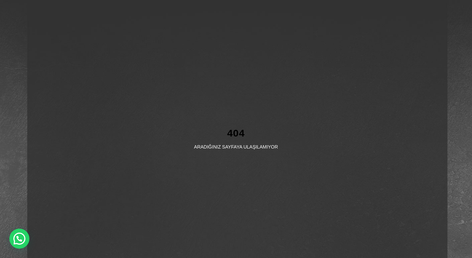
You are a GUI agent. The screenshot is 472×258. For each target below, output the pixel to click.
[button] (19, 239)
